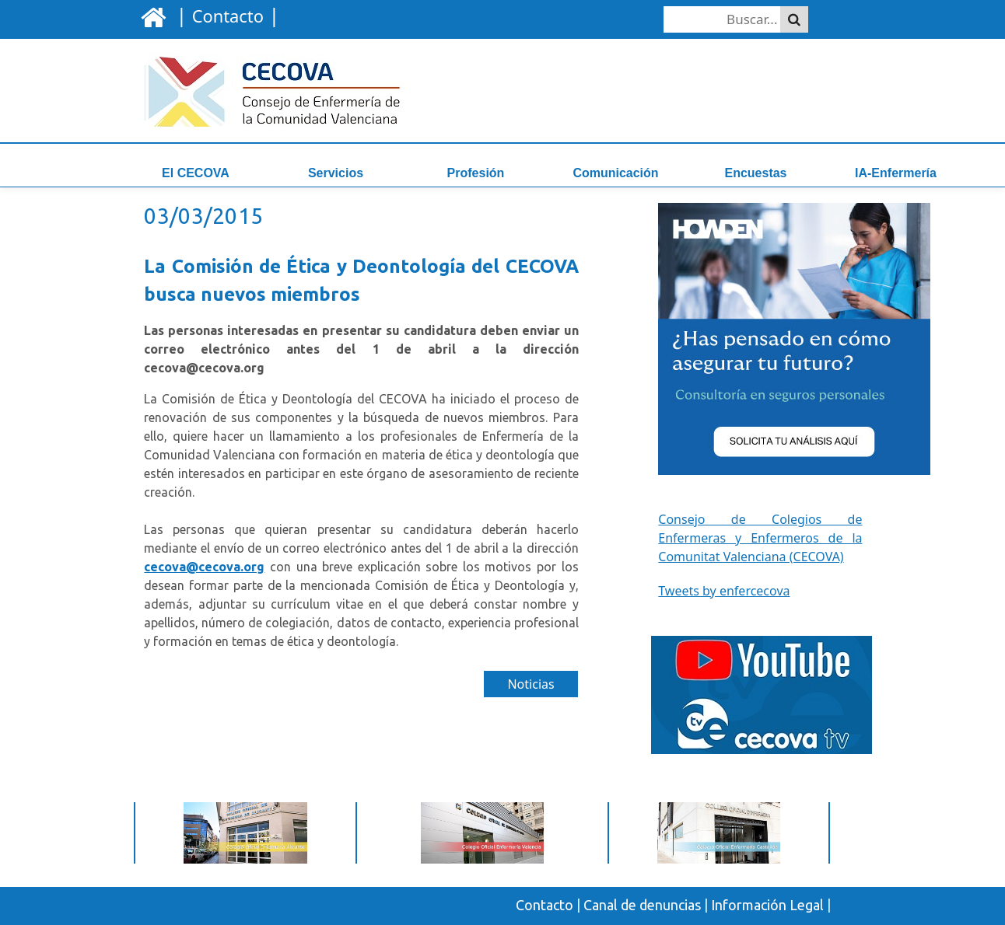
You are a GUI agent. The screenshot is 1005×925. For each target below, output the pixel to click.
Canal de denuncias (642, 905)
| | (225, 15)
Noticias (530, 684)
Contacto (544, 905)
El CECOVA (195, 173)
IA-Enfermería (896, 173)
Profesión (476, 173)
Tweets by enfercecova (724, 590)
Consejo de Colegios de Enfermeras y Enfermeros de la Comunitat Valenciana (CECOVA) (760, 538)
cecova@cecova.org (204, 567)
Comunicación (615, 173)
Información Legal (767, 905)
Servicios (335, 173)
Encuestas (755, 173)
